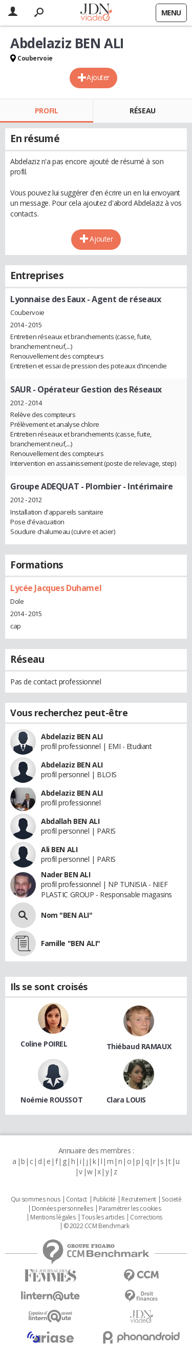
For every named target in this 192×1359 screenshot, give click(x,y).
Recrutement (138, 1199)
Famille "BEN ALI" (70, 943)
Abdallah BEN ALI (70, 821)
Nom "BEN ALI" (67, 915)
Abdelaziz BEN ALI (72, 736)
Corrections (146, 1217)
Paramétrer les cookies (130, 1208)
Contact (76, 1199)
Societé (171, 1199)
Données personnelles (62, 1208)
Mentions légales (52, 1217)
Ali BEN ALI (59, 849)
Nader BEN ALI (66, 874)
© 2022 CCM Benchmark (96, 1226)
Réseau (142, 110)
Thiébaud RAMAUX (139, 1046)
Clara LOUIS (126, 1100)
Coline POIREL (44, 1044)
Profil (46, 110)
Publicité (104, 1199)
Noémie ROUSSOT (51, 1100)
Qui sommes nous (35, 1199)
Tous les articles (102, 1217)
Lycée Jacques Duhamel (55, 588)
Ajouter (98, 77)
